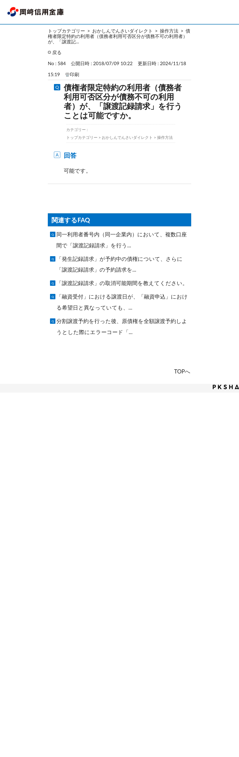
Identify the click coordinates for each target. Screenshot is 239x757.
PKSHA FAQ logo (226, 387)
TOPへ (182, 371)
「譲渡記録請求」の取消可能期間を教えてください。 (122, 283)
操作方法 (169, 31)
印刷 (74, 74)
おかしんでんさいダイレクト (122, 31)
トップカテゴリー (66, 31)
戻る (57, 52)
